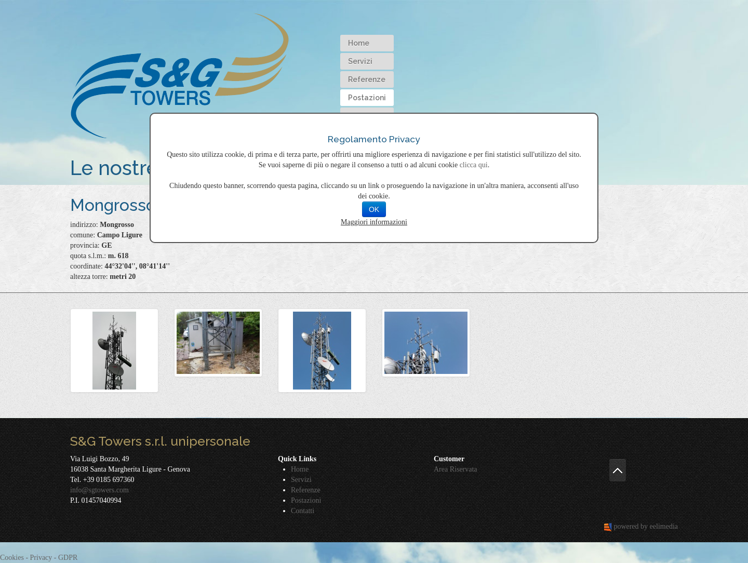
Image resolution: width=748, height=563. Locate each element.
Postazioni (367, 97)
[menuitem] (367, 43)
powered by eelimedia (645, 526)
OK (374, 209)
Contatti (302, 511)
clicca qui (474, 165)
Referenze (366, 79)
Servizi (360, 61)
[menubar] (367, 79)
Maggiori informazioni (374, 222)
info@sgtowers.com (99, 490)
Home (358, 43)
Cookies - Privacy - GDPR (38, 557)
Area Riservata (455, 469)
